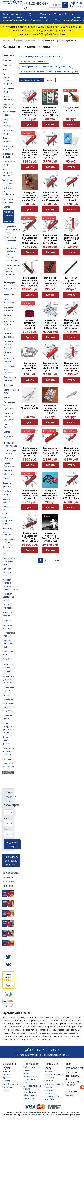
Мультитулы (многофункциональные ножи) (17, 229)
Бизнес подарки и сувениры (7, 172)
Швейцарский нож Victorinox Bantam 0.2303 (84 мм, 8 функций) (50, 453)
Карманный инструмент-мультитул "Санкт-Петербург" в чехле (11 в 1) (71, 156)
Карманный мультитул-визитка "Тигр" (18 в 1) (29, 366)
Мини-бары (7, 659)
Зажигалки (7, 671)
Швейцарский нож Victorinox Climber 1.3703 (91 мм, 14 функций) (50, 367)
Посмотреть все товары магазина (11, 860)
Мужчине (7, 20)
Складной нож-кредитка (71, 108)
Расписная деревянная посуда (8, 597)
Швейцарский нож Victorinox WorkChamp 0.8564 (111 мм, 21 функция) (29, 538)
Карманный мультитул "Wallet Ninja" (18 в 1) (50, 409)
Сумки (7, 329)
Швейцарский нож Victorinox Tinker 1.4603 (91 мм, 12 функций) (50, 155)
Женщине (17, 20)
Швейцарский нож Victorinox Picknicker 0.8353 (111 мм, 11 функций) (71, 495)
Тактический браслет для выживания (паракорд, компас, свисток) (50, 284)
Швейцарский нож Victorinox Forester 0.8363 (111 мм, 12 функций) (71, 325)
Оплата (60, 14)
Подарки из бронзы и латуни (7, 509)
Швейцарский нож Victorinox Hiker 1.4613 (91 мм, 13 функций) (50, 196)
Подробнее (59, 34)
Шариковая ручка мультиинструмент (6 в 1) (73, 281)
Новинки (67, 20)
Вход (70, 14)
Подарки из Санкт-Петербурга (7, 122)
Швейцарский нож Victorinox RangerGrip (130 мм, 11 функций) (29, 281)
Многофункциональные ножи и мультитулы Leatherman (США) (49, 71)
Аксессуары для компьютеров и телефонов (10, 288)
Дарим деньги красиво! (6, 740)
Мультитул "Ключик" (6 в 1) (29, 406)
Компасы (8, 397)
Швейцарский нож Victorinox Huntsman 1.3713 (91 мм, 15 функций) (29, 112)
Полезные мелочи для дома (8, 344)
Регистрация (74, 17)
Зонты (7, 206)
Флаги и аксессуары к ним (8, 550)
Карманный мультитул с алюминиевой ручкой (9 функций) (71, 410)
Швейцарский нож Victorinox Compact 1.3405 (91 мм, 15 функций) (29, 495)
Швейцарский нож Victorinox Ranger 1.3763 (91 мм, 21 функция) (71, 240)
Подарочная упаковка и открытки (8, 751)
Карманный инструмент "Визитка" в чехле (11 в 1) (50, 111)
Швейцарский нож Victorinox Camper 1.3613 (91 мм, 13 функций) (71, 453)
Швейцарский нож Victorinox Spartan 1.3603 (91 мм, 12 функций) (29, 155)
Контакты (44, 17)
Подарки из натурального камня (8, 520)
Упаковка (48, 1071)
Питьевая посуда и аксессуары (7, 572)
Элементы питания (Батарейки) (9, 416)
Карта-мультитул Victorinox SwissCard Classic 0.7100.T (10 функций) (29, 326)
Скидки (5, 478)
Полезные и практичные (25, 40)
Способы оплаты (10, 1084)
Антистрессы (8, 695)
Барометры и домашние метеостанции (8, 679)
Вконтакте (70, 1095)
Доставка (47, 14)
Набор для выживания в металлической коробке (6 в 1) (29, 196)
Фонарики (8, 385)
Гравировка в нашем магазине (78, 24)
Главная (6, 40)
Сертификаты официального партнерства (30, 1095)
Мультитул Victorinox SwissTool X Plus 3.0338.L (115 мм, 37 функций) (50, 538)
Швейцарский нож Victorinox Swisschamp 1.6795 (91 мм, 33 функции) (71, 367)
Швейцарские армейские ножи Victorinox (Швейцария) (46, 66)
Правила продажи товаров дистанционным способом (51, 1093)
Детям (26, 20)
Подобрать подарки (12, 844)
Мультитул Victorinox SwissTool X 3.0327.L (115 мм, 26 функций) (50, 325)
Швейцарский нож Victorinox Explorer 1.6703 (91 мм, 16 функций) (30, 453)
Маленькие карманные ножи (11, 240)
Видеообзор (48, 90)
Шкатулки (8, 458)
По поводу (7, 759)
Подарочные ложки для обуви (8, 643)
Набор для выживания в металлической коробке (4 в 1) (50, 494)
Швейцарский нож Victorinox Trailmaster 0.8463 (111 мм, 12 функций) (29, 240)
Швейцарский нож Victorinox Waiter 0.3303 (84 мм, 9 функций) (71, 197)
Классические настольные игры (8, 561)
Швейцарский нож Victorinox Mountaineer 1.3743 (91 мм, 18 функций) (50, 240)
